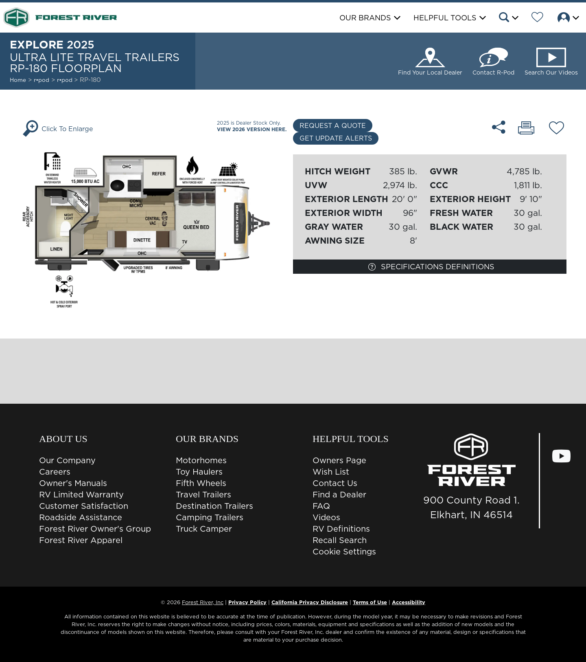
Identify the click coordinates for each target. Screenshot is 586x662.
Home (18, 80)
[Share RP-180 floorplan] (499, 127)
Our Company (67, 460)
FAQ (321, 506)
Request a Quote (333, 125)
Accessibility (408, 602)
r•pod (41, 80)
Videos (326, 517)
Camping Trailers (209, 517)
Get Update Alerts (336, 138)
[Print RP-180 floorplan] (526, 128)
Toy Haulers (199, 471)
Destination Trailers (214, 506)
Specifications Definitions (431, 267)
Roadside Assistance (80, 517)
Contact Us (335, 483)
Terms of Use (370, 602)
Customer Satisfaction (83, 506)
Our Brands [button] (365, 18)
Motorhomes (201, 460)
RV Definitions (341, 528)
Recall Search (340, 540)
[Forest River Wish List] (537, 18)
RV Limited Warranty (81, 494)
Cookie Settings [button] (344, 551)
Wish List (331, 471)
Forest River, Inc (202, 602)
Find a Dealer (339, 494)
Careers (54, 471)
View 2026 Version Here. (251, 129)
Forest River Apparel (80, 540)
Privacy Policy (247, 602)
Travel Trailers (203, 494)
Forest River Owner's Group (95, 528)
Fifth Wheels (201, 483)
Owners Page (339, 460)
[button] (508, 18)
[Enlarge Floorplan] (156, 228)
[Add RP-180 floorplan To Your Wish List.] (556, 129)
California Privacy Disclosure (309, 602)
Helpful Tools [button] (445, 18)
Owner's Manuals (73, 483)
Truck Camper (204, 528)
